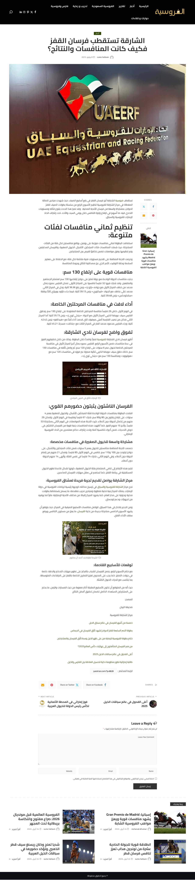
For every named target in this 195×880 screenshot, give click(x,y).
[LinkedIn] (21, 12)
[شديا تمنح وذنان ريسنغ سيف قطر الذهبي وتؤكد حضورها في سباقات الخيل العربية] (78, 852)
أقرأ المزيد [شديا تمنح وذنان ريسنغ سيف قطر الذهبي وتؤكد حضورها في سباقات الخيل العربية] (14, 859)
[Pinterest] (28, 12)
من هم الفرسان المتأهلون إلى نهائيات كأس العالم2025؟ (104, 646)
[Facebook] (35, 12)
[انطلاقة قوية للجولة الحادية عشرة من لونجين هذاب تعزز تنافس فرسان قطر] (170, 852)
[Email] (143, 215)
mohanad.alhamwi (139, 829)
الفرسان (81, 511)
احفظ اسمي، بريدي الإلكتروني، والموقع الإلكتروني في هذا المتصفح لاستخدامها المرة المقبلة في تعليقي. (113, 778)
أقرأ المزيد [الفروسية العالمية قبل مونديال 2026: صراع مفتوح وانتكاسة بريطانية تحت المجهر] (14, 829)
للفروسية (101, 339)
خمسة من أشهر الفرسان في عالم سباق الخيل (110, 622)
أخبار (97, 33)
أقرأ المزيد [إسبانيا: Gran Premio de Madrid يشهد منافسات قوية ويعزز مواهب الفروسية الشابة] (106, 829)
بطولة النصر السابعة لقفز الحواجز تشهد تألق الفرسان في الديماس (100, 630)
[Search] (11, 12)
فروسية (119, 200)
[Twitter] (31, 12)
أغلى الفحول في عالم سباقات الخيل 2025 (112, 653)
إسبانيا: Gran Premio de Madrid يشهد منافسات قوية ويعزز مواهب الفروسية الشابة (148, 259)
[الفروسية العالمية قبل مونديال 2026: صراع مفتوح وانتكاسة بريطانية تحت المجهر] (78, 822)
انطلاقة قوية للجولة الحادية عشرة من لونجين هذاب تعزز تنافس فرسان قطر (130, 849)
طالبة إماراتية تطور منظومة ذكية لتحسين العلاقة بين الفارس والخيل (99, 661)
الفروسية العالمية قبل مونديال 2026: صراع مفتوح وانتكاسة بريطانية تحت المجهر (36, 819)
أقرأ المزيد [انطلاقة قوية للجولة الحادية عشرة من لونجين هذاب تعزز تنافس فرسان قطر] (106, 859)
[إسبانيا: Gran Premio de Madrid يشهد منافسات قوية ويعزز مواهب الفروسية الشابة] (149, 240)
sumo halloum (103, 57)
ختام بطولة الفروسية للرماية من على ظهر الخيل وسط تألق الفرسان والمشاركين (94, 638)
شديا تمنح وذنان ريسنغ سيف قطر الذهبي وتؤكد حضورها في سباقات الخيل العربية (36, 849)
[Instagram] (24, 12)
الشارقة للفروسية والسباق (110, 486)
